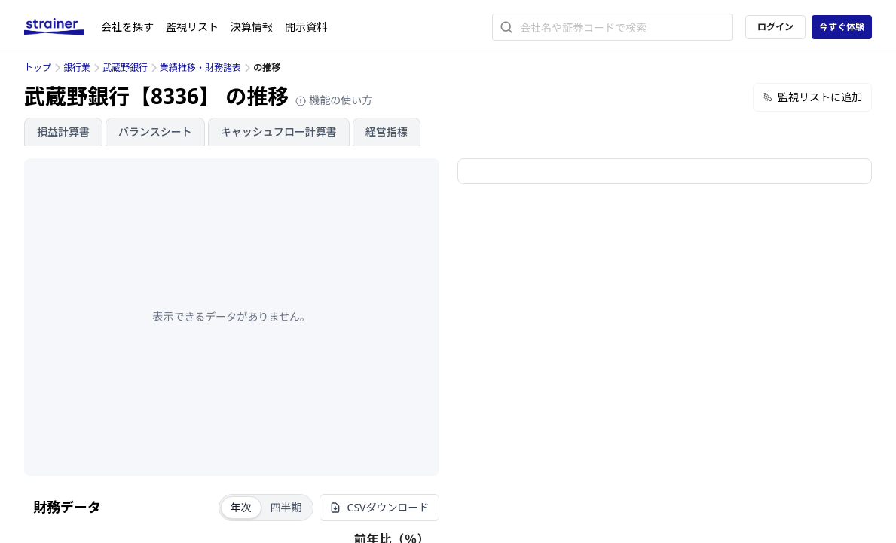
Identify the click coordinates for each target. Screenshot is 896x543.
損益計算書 (63, 131)
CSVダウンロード (379, 507)
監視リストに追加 (812, 97)
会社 (127, 27)
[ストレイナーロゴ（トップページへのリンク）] (62, 27)
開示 (306, 27)
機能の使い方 (334, 100)
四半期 (286, 507)
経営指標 (386, 131)
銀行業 (76, 67)
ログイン (775, 26)
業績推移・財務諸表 (200, 67)
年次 (241, 507)
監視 (192, 27)
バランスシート (155, 131)
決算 (252, 27)
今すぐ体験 (841, 26)
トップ (37, 67)
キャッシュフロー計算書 (279, 131)
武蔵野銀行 (125, 67)
